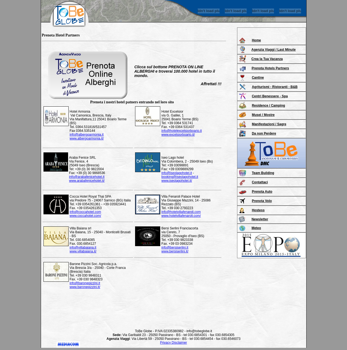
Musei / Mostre (263, 115)
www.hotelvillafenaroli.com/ (181, 216)
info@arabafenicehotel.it (87, 177)
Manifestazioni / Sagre (269, 124)
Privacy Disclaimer (173, 343)
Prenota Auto (262, 192)
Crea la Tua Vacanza (267, 59)
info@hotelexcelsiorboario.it (181, 131)
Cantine (258, 77)
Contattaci (260, 182)
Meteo (256, 228)
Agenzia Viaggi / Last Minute (273, 50)
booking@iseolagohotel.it (179, 177)
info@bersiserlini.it (174, 247)
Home (256, 40)
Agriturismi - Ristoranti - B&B (275, 87)
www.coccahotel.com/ (85, 216)
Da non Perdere (264, 133)
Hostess (258, 210)
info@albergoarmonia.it (87, 134)
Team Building (263, 173)
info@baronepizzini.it (85, 283)
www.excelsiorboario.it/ (178, 134)
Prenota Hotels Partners (270, 68)
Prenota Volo (262, 201)
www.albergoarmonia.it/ (87, 138)
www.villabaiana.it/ (83, 251)
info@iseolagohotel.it (176, 173)
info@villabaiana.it (83, 247)
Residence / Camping (268, 105)
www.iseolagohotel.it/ (176, 181)
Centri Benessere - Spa (270, 96)
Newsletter (260, 219)
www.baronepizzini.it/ (85, 287)
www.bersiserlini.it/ (174, 251)
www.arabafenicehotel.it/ (87, 181)
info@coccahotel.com (85, 212)
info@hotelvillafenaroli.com (181, 212)
